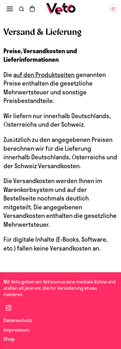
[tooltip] (113, 9)
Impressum (16, 330)
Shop (9, 339)
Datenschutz (17, 320)
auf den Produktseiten (44, 75)
